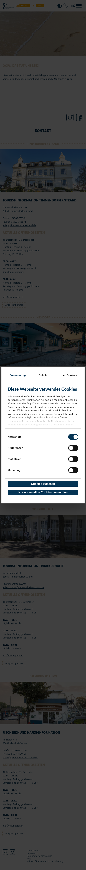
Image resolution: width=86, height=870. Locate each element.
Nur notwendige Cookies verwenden (43, 492)
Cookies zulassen (43, 483)
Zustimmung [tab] (18, 375)
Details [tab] (43, 375)
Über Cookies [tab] (68, 375)
